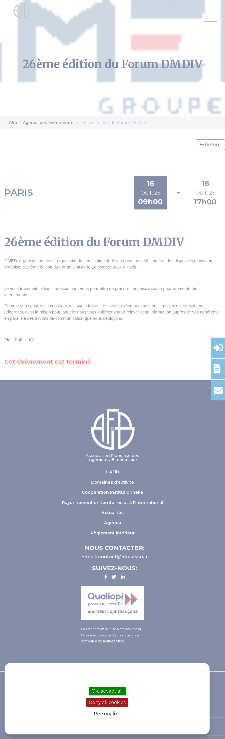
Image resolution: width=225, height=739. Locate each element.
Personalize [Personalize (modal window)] (107, 713)
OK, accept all (107, 691)
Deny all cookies (107, 702)
